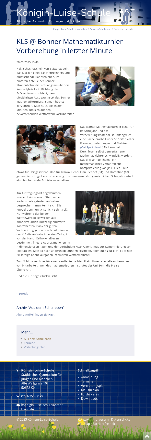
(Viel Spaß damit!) (91, 147)
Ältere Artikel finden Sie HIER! (36, 314)
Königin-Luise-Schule (63, 28)
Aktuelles (82, 28)
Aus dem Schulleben (100, 28)
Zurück (23, 293)
